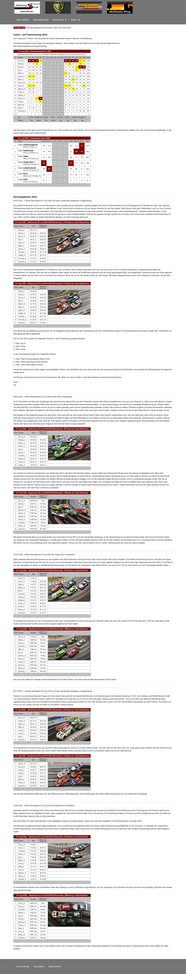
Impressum (38, 966)
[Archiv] (78, 19)
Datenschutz (55, 966)
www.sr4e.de (22, 966)
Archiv (74, 20)
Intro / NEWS (22, 20)
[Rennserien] (65, 19)
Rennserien (58, 20)
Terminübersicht (41, 20)
